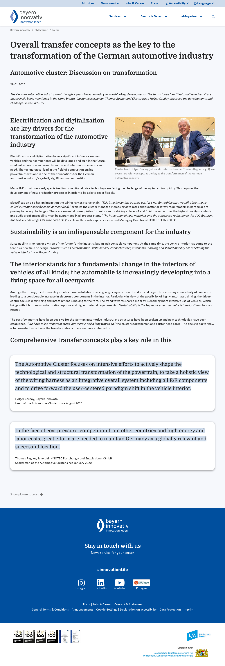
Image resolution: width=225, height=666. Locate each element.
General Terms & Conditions (50, 609)
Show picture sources (24, 494)
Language (202, 3)
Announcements (83, 609)
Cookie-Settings (106, 609)
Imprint (188, 609)
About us (88, 3)
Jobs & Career (134, 3)
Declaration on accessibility (138, 609)
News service (110, 3)
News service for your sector (112, 553)
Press (154, 3)
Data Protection (170, 609)
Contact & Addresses (128, 604)
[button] (134, 16)
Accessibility (175, 3)
